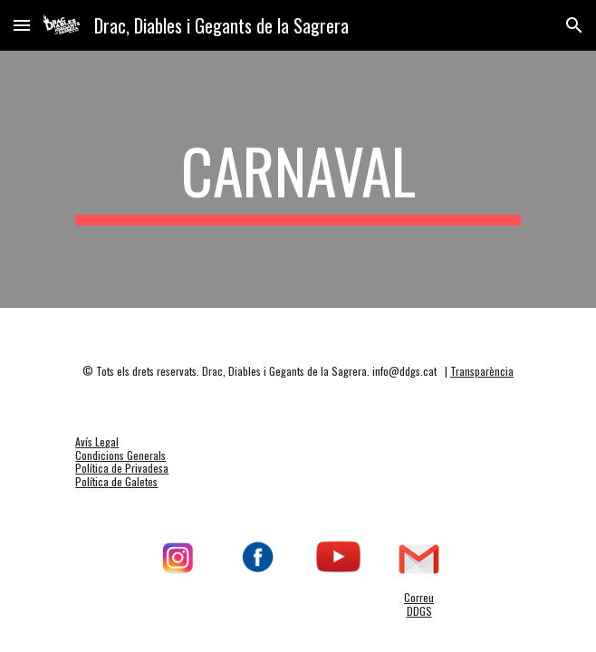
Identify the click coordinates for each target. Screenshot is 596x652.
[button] (21, 25)
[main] (297, 179)
